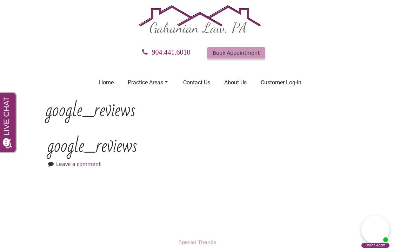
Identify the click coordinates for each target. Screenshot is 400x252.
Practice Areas (148, 82)
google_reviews (92, 146)
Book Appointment (236, 52)
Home (106, 82)
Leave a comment (78, 164)
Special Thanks (197, 242)
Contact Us (196, 82)
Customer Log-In (281, 82)
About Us (235, 82)
